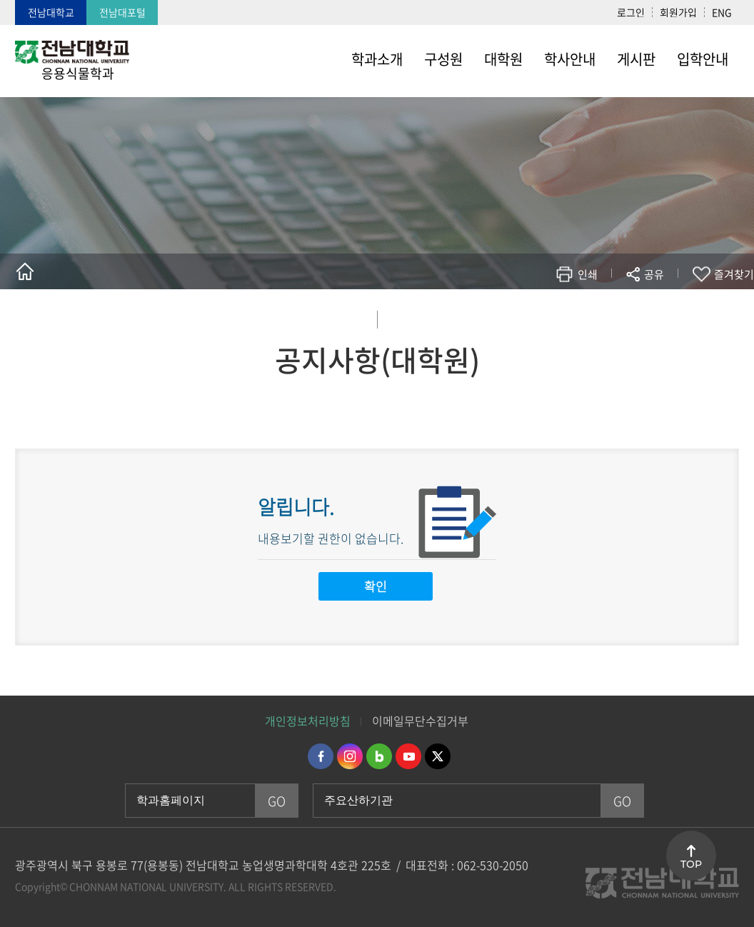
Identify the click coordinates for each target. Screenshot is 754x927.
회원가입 (678, 12)
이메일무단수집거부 (420, 720)
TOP (691, 864)
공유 (654, 274)
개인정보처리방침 (308, 720)
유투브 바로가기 (408, 756)
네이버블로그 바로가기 (379, 756)
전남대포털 (122, 12)
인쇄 (588, 274)
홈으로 (25, 271)
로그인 (631, 12)
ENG (722, 12)
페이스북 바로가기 (320, 756)
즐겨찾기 (734, 274)
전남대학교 (51, 12)
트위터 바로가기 (438, 756)
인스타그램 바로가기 (350, 756)
